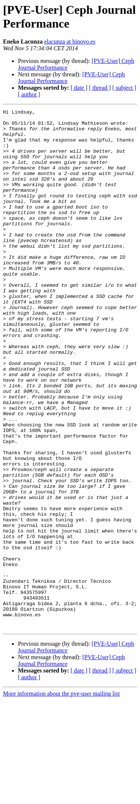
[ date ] (79, 88)
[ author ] (29, 94)
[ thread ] (100, 88)
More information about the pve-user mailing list (61, 797)
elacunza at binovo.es (69, 41)
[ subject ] (124, 88)
